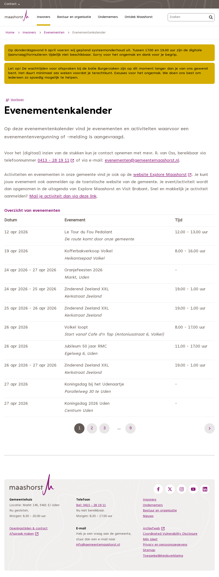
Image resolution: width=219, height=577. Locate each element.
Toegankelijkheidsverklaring (163, 556)
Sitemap (149, 550)
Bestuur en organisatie (74, 17)
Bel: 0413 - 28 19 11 (91, 505)
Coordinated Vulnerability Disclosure (170, 534)
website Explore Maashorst (162, 175)
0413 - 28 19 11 (56, 161)
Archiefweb (154, 528)
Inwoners (43, 17)
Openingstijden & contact (28, 528)
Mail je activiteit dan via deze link (62, 196)
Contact (12, 4)
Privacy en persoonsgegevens (165, 544)
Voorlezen (14, 100)
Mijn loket (150, 539)
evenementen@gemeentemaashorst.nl (142, 161)
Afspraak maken (24, 534)
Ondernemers (108, 17)
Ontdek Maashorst (139, 17)
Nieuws (148, 516)
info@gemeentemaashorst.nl (98, 544)
